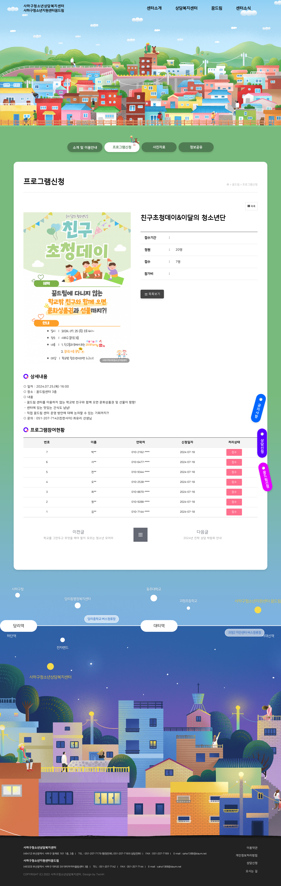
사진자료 (159, 147)
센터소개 (154, 8)
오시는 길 (252, 871)
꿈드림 (216, 8)
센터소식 (243, 8)
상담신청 (263, 443)
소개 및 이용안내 (85, 148)
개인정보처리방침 (247, 855)
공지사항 (257, 408)
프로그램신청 (122, 147)
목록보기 (152, 294)
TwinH (100, 874)
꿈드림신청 (266, 477)
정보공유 (196, 147)
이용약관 (252, 848)
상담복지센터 (186, 8)
